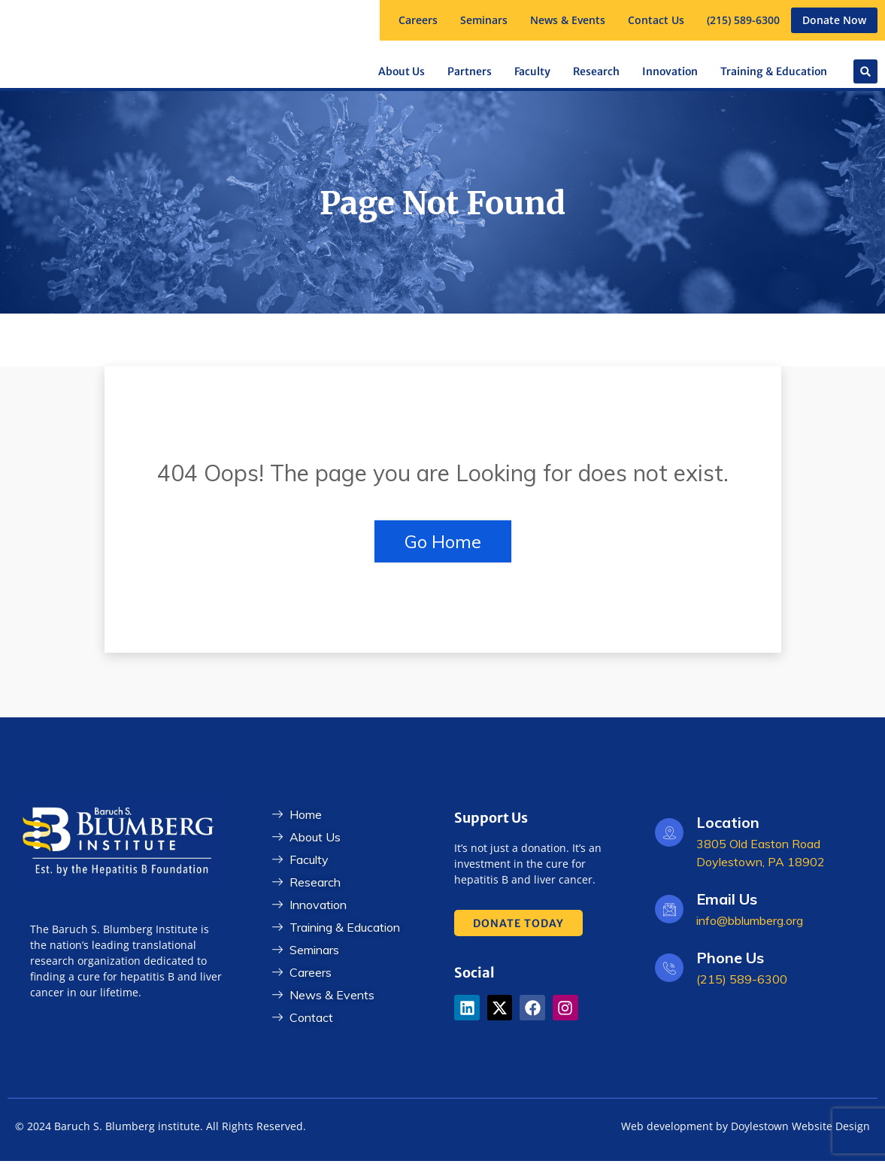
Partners (469, 71)
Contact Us (656, 20)
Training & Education (773, 71)
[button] (484, 20)
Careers (418, 20)
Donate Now (834, 20)
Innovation (670, 71)
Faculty (532, 71)
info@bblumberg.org (749, 923)
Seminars (484, 20)
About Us (401, 71)
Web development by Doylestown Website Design (745, 1129)
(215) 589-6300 (743, 20)
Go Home (443, 544)
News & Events (567, 20)
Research (596, 71)
